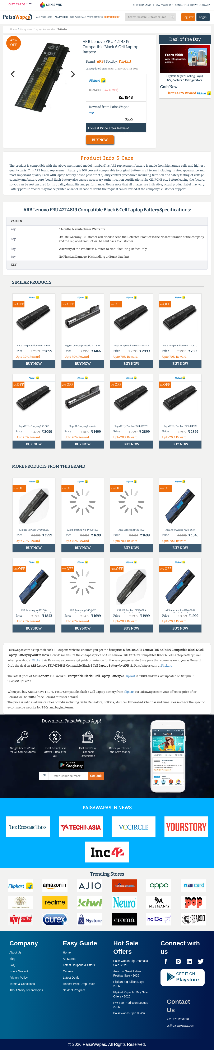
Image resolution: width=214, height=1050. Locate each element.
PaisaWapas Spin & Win (129, 1013)
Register (188, 17)
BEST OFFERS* (112, 17)
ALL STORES (61, 17)
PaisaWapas (94, 1044)
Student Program (74, 990)
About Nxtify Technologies (26, 990)
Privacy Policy (18, 977)
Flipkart (125, 61)
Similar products (31, 282)
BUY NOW (100, 140)
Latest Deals (71, 977)
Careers (68, 971)
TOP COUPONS (95, 17)
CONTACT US (182, 5)
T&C (91, 113)
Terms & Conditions (22, 984)
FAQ (12, 965)
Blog (12, 958)
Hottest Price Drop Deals (79, 984)
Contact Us (178, 1005)
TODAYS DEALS (78, 17)
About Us (15, 952)
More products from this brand (48, 466)
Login (203, 17)
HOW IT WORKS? (163, 5)
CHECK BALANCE (142, 5)
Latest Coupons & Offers (79, 965)
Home (67, 952)
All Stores (69, 958)
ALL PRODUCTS (44, 17)
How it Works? (18, 971)
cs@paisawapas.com (181, 1025)
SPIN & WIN (50, 5)
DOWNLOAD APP (200, 5)
